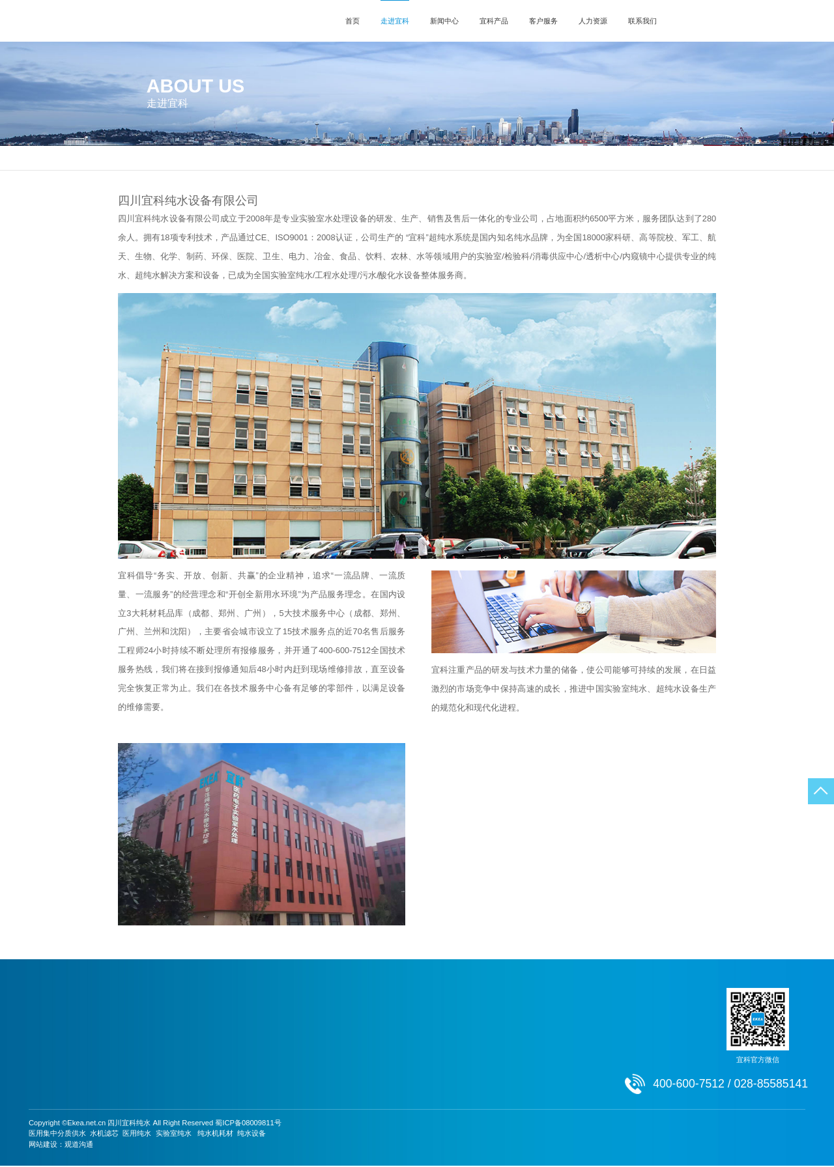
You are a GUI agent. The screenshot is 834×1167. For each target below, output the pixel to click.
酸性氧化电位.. (238, 1072)
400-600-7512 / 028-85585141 (769, 20)
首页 (352, 21)
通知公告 (136, 1029)
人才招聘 (415, 1087)
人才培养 (415, 1029)
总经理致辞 (392, 158)
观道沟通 (79, 1145)
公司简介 (340, 158)
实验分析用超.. (238, 1014)
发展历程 (445, 158)
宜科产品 (494, 21)
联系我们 (642, 21)
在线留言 (509, 1029)
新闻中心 (444, 21)
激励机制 (415, 1043)
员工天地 (415, 1072)
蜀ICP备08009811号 (248, 1124)
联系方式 (509, 1014)
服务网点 (322, 1014)
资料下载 (322, 1043)
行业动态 (136, 1043)
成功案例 (136, 1058)
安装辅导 (322, 1029)
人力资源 (593, 21)
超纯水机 (229, 1029)
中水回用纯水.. (238, 1043)
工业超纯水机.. (238, 1058)
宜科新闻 (136, 1014)
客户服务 (543, 21)
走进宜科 (395, 21)
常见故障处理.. (331, 1058)
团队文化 (415, 1058)
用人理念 (415, 1014)
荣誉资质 (493, 158)
